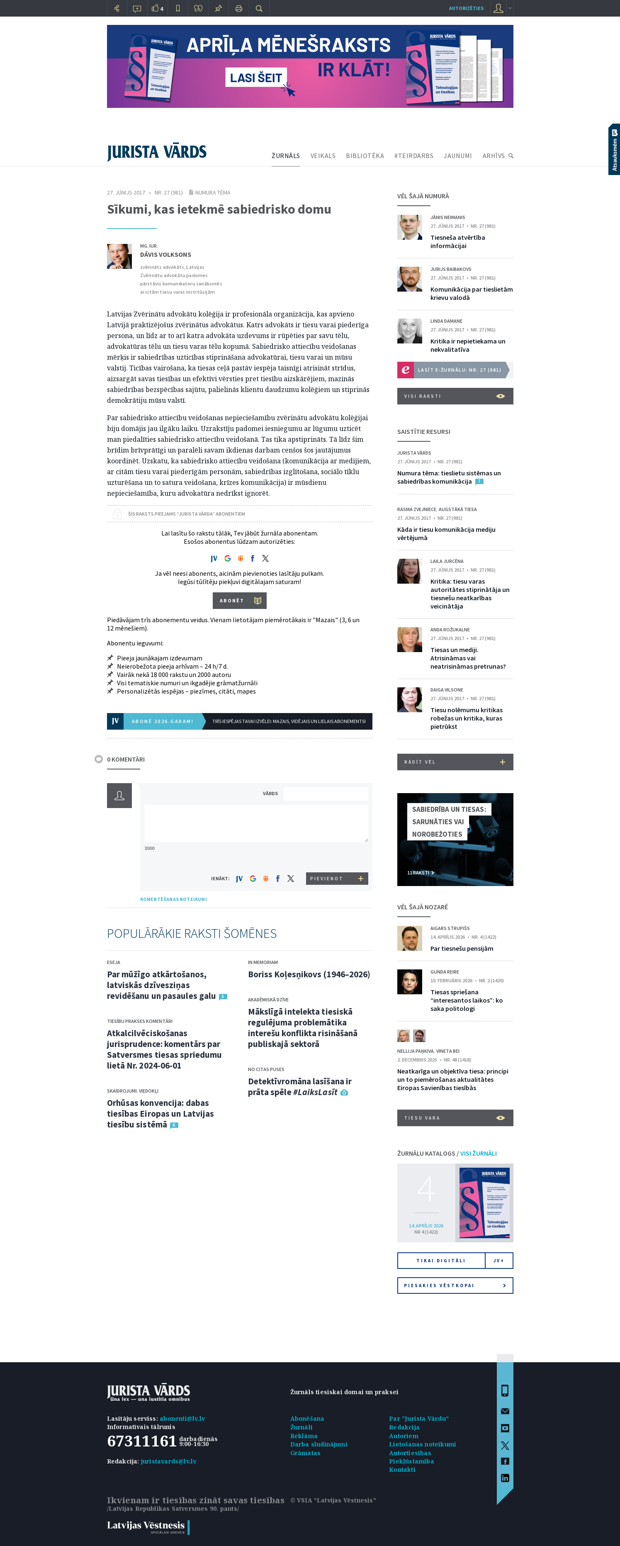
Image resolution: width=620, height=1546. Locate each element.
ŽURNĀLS (286, 155)
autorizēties (466, 8)
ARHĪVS (494, 155)
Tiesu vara (454, 1118)
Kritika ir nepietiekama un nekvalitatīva (468, 345)
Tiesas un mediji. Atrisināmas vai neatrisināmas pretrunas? (468, 657)
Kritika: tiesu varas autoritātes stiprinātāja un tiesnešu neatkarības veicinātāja (470, 593)
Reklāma (304, 1436)
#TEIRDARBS (413, 155)
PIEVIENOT (326, 878)
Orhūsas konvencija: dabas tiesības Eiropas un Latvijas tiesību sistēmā (160, 1113)
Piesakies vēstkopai (455, 1285)
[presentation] (327, 856)
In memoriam (263, 962)
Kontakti (402, 1469)
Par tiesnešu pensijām (462, 948)
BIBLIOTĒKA (365, 155)
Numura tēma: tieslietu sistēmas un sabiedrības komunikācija (449, 477)
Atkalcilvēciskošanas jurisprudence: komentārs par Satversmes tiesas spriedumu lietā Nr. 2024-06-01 (164, 1049)
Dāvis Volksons (165, 254)
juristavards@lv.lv (169, 1461)
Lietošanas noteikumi (422, 1444)
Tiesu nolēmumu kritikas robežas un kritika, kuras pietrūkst (466, 718)
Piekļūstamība (411, 1461)
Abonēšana (307, 1418)
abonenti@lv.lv (182, 1418)
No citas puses (266, 1069)
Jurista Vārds (414, 453)
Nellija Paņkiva (415, 1051)
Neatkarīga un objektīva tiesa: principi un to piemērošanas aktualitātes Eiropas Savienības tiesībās (452, 1079)
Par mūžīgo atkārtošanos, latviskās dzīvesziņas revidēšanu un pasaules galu (161, 985)
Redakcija (404, 1427)
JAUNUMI (458, 155)
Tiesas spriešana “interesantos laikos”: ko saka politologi (466, 1000)
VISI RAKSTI (454, 396)
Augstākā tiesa (458, 509)
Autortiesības (410, 1453)
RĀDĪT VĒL (454, 762)
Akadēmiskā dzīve (268, 999)
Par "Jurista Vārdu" (419, 1418)
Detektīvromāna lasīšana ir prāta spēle (300, 1087)
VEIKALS (323, 155)
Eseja (113, 962)
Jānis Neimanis (447, 217)
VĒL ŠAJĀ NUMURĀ (423, 196)
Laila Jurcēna (447, 561)
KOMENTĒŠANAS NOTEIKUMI (173, 899)
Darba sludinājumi (319, 1444)
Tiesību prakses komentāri (140, 1021)
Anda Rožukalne (450, 629)
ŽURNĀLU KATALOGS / (447, 1153)
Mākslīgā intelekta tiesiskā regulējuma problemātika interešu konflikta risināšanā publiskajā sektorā (303, 1027)
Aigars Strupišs (450, 928)
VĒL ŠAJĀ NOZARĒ (422, 907)
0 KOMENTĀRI (126, 759)
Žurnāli (301, 1427)
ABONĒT (232, 600)
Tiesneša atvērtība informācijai (457, 241)
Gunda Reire (444, 972)
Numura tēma (213, 192)
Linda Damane (446, 321)
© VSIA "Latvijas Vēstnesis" (333, 1500)
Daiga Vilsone (446, 690)
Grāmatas (305, 1453)
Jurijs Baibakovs (451, 269)
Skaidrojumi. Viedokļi (132, 1091)
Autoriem (403, 1436)
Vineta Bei (448, 1051)
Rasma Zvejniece (416, 509)
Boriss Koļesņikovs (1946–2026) (309, 974)
